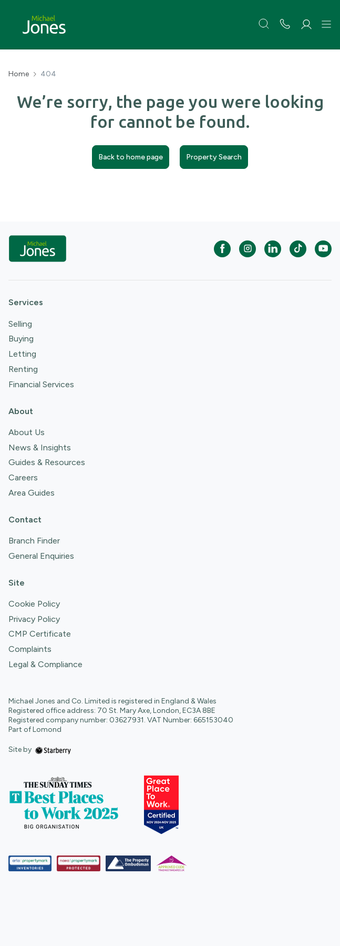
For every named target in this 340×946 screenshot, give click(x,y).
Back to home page (130, 157)
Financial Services (41, 384)
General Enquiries (41, 556)
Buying (21, 339)
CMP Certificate (39, 634)
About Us (26, 432)
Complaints (29, 649)
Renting (23, 369)
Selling (20, 324)
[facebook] (222, 248)
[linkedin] (272, 248)
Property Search (214, 157)
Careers (23, 477)
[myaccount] (306, 24)
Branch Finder (34, 541)
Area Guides (31, 493)
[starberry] (53, 749)
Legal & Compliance (45, 664)
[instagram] (247, 248)
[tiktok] (298, 248)
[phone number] (285, 25)
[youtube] (323, 248)
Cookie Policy (34, 604)
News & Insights (39, 447)
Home (18, 74)
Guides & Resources (46, 462)
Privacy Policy (34, 619)
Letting (22, 354)
